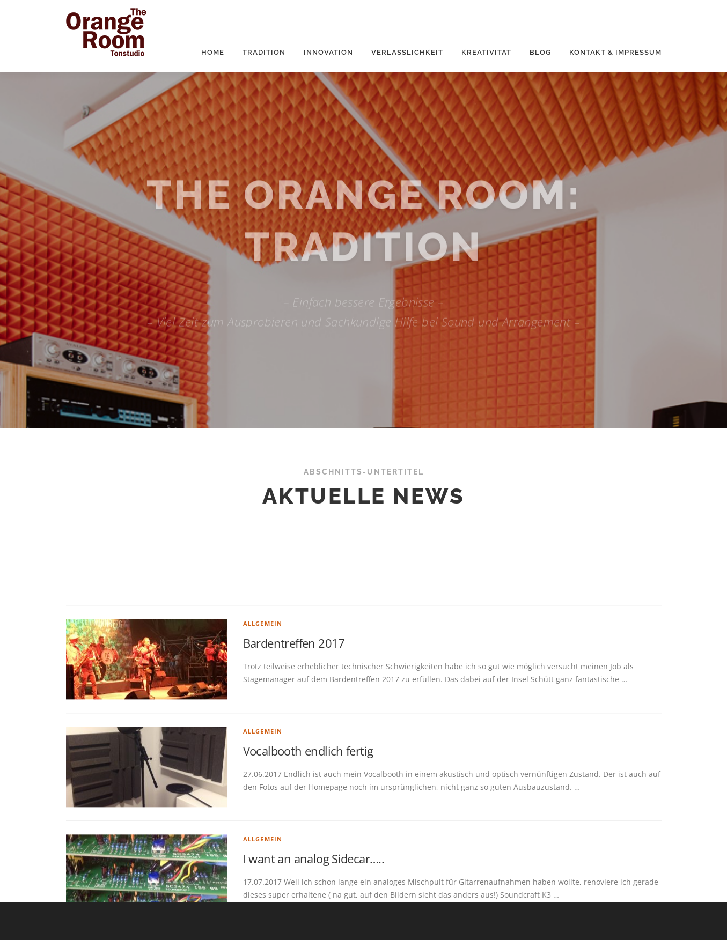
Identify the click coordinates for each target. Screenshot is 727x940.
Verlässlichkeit (407, 52)
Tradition (264, 52)
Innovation (328, 52)
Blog (540, 52)
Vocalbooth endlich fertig (308, 845)
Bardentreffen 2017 (294, 737)
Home (212, 52)
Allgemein (263, 717)
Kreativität (486, 52)
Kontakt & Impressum (615, 52)
